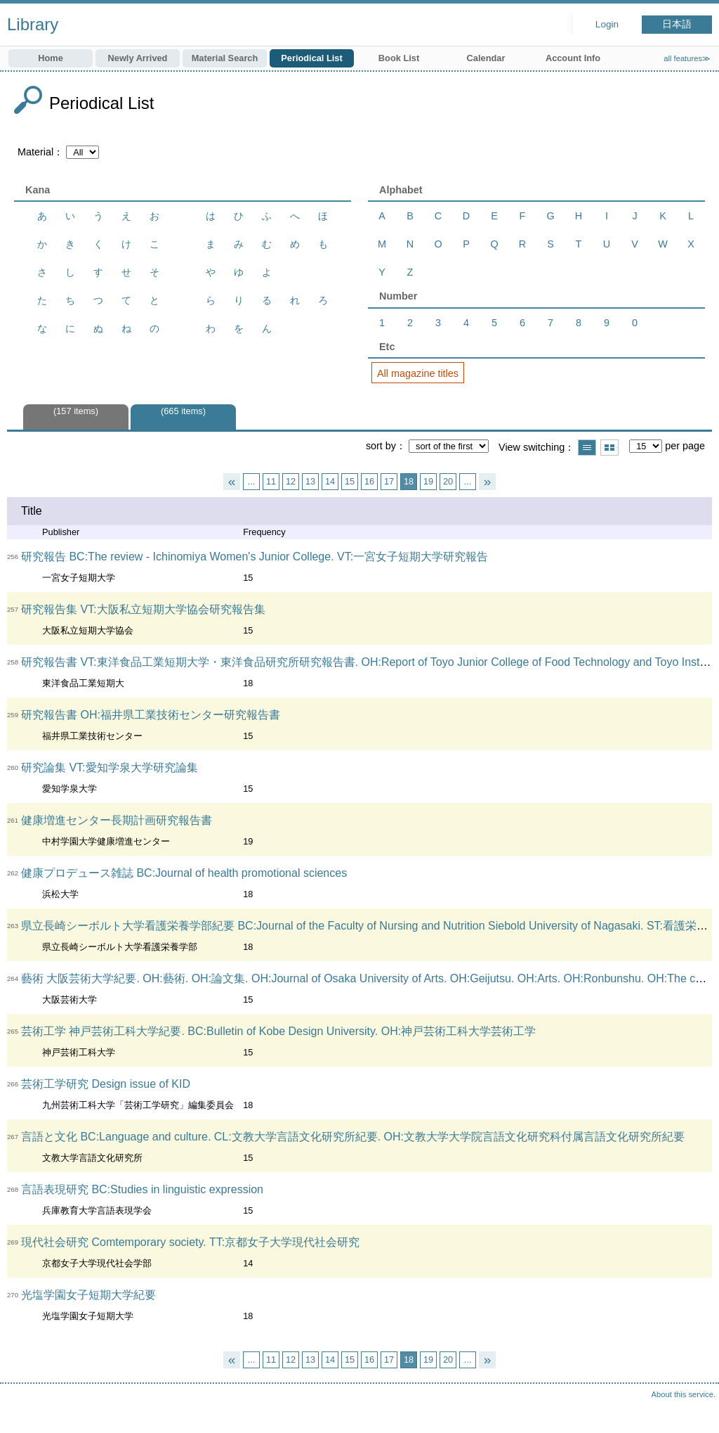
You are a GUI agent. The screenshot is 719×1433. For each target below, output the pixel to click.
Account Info (573, 58)
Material (35, 152)
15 (350, 481)
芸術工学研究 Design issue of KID (105, 1084)
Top (694, 1408)
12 (291, 481)
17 (389, 481)
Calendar (486, 58)
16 (369, 481)
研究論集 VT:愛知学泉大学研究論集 (109, 767)
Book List (398, 58)
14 (330, 481)
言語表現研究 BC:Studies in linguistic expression (142, 1189)
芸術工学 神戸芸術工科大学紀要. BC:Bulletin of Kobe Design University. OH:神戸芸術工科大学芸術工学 (278, 1031)
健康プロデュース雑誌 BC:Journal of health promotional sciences (184, 873)
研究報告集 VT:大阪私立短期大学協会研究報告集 (143, 609)
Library (32, 24)
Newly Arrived (138, 58)
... (252, 481)
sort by (381, 445)
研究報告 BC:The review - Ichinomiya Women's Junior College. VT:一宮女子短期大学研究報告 (254, 557)
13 (310, 481)
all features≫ (687, 58)
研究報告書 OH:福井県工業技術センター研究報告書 (150, 715)
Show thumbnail (609, 447)
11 (271, 481)
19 (428, 481)
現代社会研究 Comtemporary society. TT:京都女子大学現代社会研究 (190, 1242)
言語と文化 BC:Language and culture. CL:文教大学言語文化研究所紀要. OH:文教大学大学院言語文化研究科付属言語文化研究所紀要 (353, 1137)
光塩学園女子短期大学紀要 (88, 1295)
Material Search (225, 58)
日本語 (677, 24)
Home (50, 58)
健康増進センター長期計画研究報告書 (116, 820)
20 (448, 481)
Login (607, 24)
